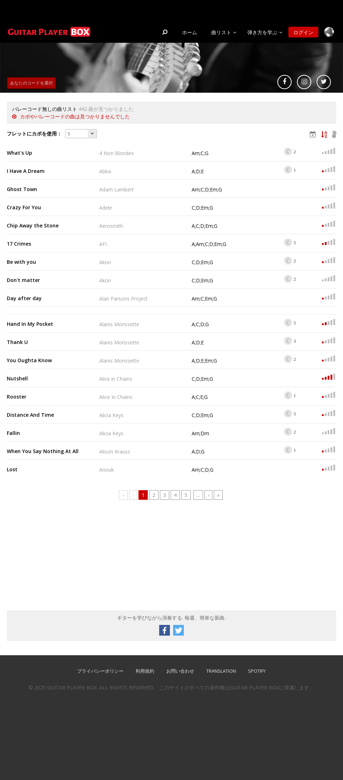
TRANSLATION (221, 671)
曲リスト (221, 32)
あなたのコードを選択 (31, 83)
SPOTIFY (257, 671)
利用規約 (145, 671)
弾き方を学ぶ (262, 32)
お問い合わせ (180, 671)
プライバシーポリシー (100, 671)
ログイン (303, 32)
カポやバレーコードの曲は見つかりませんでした (75, 116)
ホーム (189, 32)
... (198, 495)
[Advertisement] (60, 556)
